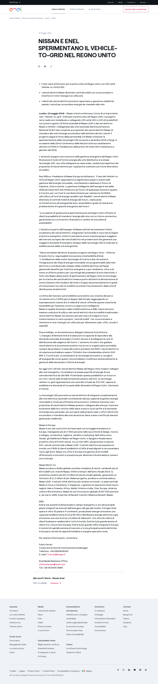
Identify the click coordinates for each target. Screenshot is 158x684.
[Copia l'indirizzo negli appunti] (51, 66)
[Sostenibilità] (107, 627)
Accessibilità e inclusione (68, 671)
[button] (15, 2)
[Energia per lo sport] (50, 652)
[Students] (135, 623)
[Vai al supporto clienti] (79, 652)
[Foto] (50, 619)
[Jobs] (135, 627)
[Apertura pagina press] (47, 18)
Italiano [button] (87, 671)
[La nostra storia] (22, 648)
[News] (50, 615)
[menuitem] (118, 670)
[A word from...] (50, 630)
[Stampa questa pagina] (39, 66)
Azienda (110, 2)
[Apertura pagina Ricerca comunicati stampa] (32, 18)
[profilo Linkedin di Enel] (129, 670)
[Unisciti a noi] (22, 623)
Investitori (131, 2)
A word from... (95, 9)
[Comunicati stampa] (50, 611)
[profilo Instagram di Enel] (140, 670)
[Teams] (135, 619)
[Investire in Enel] (107, 623)
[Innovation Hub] (79, 630)
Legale (22, 671)
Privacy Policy (34, 671)
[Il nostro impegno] (22, 619)
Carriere (143, 2)
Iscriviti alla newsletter (136, 9)
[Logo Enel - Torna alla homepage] (16, 9)
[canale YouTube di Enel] (134, 670)
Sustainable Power (46, 640)
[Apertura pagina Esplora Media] (15, 18)
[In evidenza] (107, 611)
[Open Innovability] (79, 634)
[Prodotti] (22, 615)
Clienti (69, 644)
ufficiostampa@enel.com (52, 564)
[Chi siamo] (22, 611)
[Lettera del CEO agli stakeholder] (79, 623)
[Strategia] (107, 615)
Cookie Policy (49, 671)
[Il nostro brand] (50, 627)
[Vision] (22, 652)
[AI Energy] (50, 656)
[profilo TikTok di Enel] (145, 670)
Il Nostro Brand (77, 9)
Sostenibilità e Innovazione (73, 609)
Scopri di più (15, 636)
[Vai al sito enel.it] (79, 648)
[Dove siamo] (22, 641)
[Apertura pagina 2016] (54, 18)
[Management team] (22, 645)
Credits (13, 671)
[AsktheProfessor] (50, 648)
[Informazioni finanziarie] (107, 619)
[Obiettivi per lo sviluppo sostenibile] (79, 617)
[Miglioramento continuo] (50, 645)
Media (120, 2)
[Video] (50, 623)
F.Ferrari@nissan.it (56, 554)
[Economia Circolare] (79, 627)
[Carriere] (135, 611)
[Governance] (107, 630)
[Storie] (22, 627)
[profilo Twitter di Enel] (123, 670)
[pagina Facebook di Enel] (118, 670)
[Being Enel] (135, 615)
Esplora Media (58, 11)
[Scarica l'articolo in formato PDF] (56, 584)
